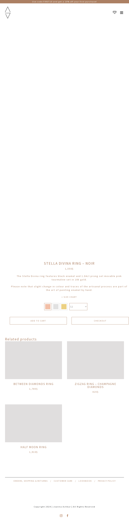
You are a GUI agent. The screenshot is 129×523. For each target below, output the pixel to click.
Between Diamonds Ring (33, 384)
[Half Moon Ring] (33, 423)
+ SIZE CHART (69, 297)
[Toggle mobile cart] (115, 12)
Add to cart (38, 320)
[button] (47, 306)
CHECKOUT (100, 320)
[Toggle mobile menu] (122, 12)
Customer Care (63, 481)
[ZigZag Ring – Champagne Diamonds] (95, 360)
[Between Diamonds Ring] (33, 360)
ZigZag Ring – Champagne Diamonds (95, 385)
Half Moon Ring (33, 447)
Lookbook (85, 481)
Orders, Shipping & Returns (30, 481)
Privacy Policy (107, 481)
